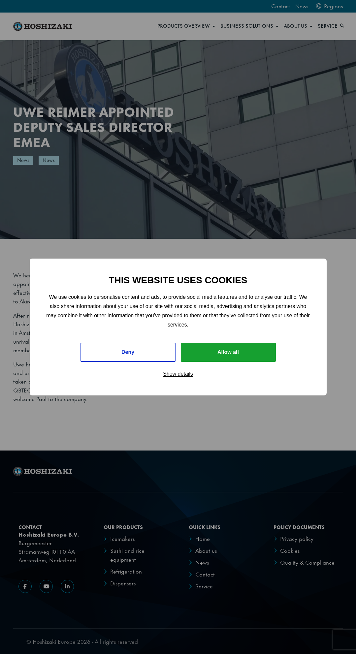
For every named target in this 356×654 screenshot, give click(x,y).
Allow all (228, 352)
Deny (127, 352)
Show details (178, 374)
